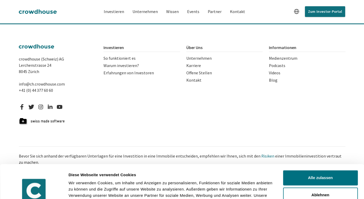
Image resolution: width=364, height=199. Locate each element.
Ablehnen (320, 161)
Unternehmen (145, 11)
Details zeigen (81, 188)
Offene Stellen (199, 72)
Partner (215, 11)
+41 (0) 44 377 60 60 (36, 90)
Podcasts (277, 65)
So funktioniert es (119, 58)
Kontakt (237, 11)
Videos (274, 72)
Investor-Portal (329, 11)
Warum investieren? (121, 65)
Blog (273, 80)
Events (193, 11)
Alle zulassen (320, 144)
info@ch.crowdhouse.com (42, 84)
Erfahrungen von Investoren (128, 72)
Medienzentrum (283, 58)
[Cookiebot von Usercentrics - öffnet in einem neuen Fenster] (34, 189)
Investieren (114, 11)
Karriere (193, 65)
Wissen (172, 11)
